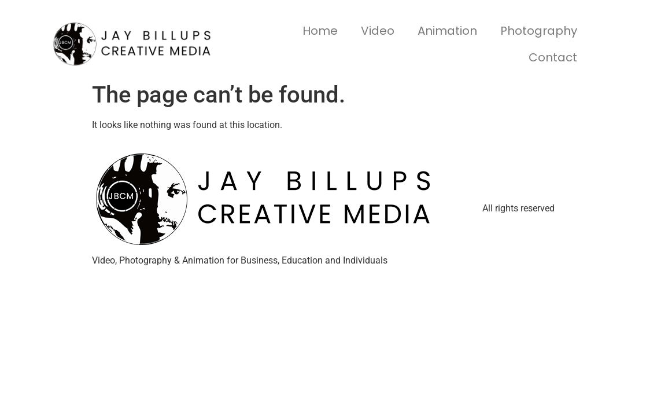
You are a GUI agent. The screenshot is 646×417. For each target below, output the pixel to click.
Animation (447, 31)
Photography (538, 31)
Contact (553, 57)
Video (377, 31)
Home (320, 31)
